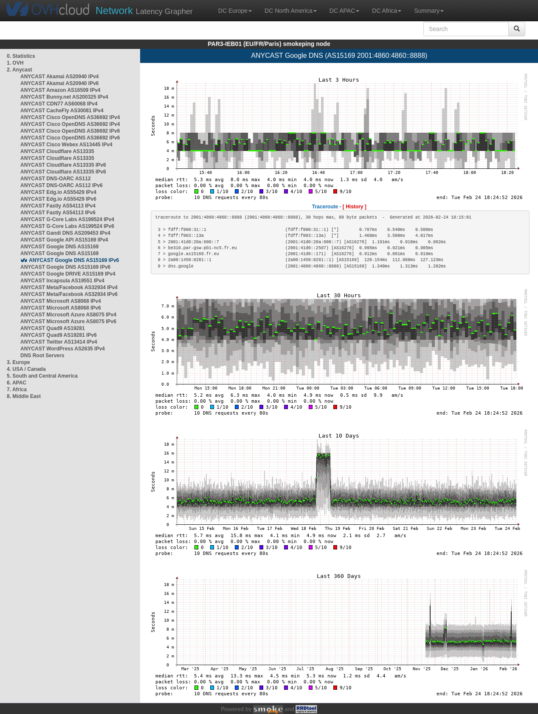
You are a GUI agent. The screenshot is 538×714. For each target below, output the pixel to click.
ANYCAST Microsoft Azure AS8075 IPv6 (68, 321)
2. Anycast (19, 70)
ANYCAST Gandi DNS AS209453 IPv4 (65, 233)
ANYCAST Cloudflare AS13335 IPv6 (63, 165)
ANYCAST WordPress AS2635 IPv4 (62, 349)
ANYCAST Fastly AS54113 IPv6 (58, 213)
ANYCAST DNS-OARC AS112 (55, 179)
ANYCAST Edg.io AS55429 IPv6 (58, 199)
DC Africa (386, 10)
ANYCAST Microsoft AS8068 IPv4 (60, 301)
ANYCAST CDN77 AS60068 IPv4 (59, 104)
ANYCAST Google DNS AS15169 (59, 247)
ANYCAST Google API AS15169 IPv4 (64, 240)
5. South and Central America (42, 376)
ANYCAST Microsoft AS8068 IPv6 (60, 308)
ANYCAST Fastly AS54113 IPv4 (58, 206)
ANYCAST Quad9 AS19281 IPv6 (58, 335)
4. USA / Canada (26, 369)
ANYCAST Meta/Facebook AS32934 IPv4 (69, 287)
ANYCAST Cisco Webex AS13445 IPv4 (66, 145)
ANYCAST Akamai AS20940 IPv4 (59, 77)
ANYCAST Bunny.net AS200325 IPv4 (64, 97)
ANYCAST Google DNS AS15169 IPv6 (74, 260)
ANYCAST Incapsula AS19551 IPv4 (62, 281)
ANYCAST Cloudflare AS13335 (57, 151)
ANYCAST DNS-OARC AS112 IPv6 (61, 185)
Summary (429, 10)
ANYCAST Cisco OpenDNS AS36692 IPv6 (70, 131)
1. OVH (15, 63)
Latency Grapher (144, 10)
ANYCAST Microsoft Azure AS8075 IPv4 (68, 315)
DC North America (291, 10)
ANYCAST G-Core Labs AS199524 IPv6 (67, 226)
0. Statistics (21, 56)
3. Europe (18, 362)
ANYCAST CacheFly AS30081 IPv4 (62, 111)
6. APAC (16, 383)
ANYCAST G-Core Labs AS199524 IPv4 (67, 219)
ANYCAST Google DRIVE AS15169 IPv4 (67, 274)
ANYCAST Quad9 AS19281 (52, 328)
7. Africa (17, 390)
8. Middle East (24, 396)
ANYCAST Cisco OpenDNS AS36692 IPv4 (70, 117)
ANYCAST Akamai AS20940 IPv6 (59, 83)
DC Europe (235, 10)
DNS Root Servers (42, 355)
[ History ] (354, 207)
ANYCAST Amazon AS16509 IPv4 (60, 90)
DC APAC (344, 10)
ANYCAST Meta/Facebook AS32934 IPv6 (69, 294)
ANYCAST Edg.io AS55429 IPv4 (58, 192)
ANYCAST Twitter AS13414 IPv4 (58, 342)
